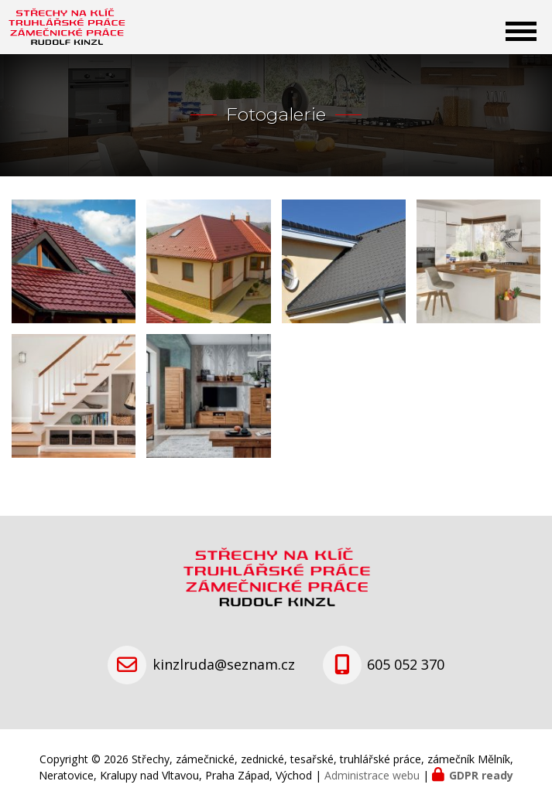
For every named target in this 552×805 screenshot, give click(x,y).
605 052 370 (405, 664)
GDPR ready (481, 775)
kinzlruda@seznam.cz (224, 664)
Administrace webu (372, 775)
